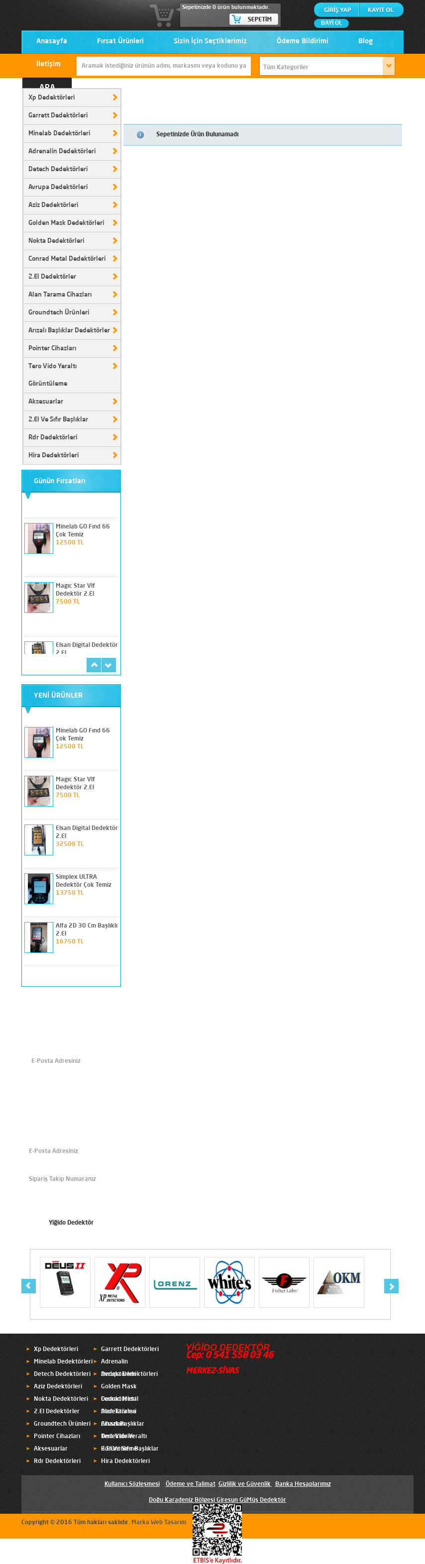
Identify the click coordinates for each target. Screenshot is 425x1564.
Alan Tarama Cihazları (60, 295)
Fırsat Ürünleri (120, 41)
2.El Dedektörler (52, 277)
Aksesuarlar (45, 402)
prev (94, 665)
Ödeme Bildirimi (302, 41)
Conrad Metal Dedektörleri (67, 259)
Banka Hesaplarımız (303, 1484)
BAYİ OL (331, 23)
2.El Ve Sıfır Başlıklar (58, 420)
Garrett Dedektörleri (58, 115)
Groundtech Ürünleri (58, 313)
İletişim (48, 64)
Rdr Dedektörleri (52, 437)
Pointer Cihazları (52, 348)
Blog (365, 41)
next (109, 665)
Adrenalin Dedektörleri (62, 151)
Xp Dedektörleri (51, 98)
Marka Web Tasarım (158, 1523)
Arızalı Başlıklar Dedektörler (69, 330)
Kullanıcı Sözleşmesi (132, 1484)
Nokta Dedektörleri (56, 241)
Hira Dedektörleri (53, 455)
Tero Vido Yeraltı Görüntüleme (52, 375)
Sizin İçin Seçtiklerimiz (210, 41)
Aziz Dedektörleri (53, 205)
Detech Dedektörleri (58, 169)
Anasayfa (51, 41)
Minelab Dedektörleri (59, 133)
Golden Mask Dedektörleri (66, 223)
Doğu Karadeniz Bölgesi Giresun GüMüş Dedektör (217, 1500)
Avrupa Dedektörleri (58, 187)
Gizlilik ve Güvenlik (244, 1484)
